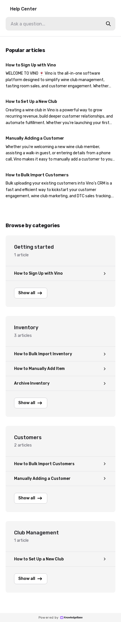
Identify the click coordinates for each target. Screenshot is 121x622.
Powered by (61, 617)
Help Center (23, 9)
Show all (30, 293)
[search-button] (108, 24)
